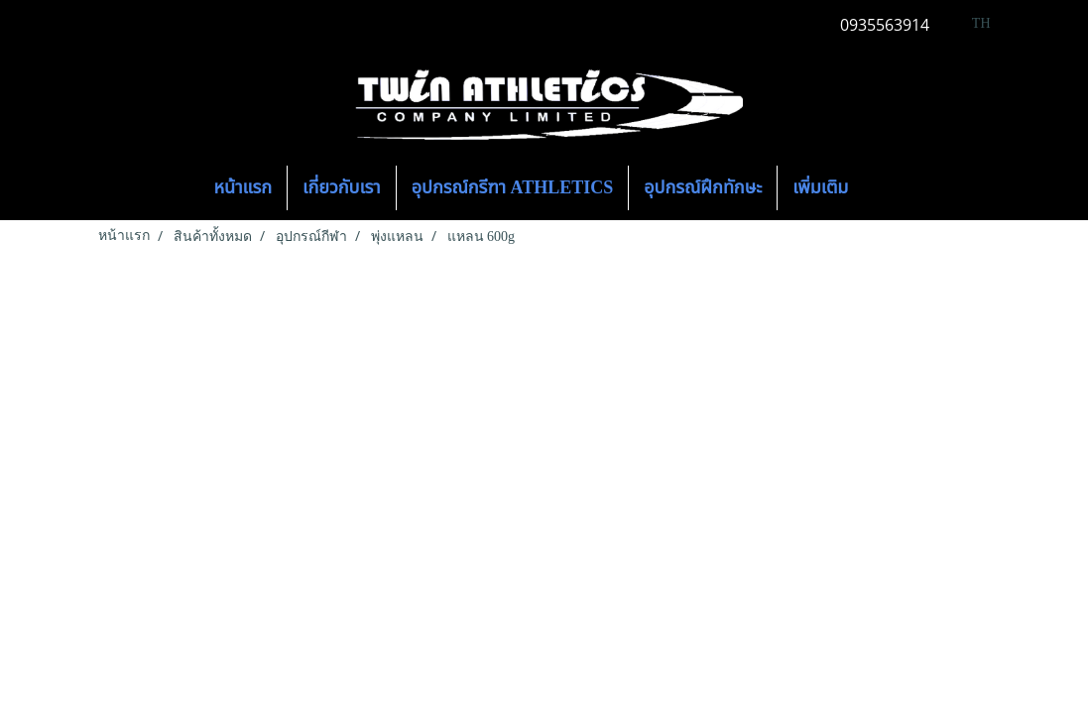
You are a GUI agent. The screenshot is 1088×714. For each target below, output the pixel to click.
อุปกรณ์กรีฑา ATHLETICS (513, 187)
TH (970, 23)
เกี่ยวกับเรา (341, 187)
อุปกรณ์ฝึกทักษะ (703, 187)
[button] (881, 188)
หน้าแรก (243, 187)
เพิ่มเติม (820, 187)
